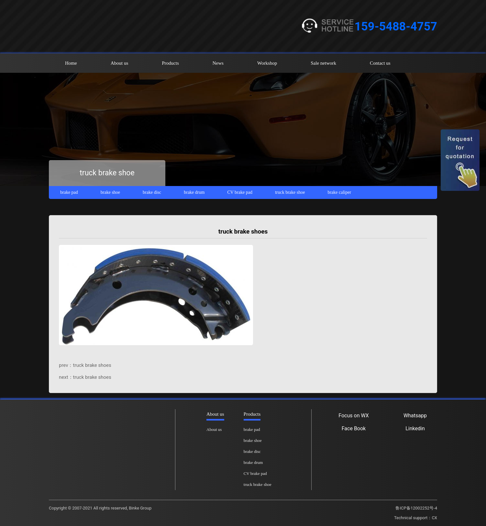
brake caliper (339, 192)
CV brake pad (239, 192)
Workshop (267, 63)
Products (170, 63)
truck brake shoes (92, 365)
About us (119, 63)
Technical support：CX (415, 517)
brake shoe (110, 192)
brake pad (69, 192)
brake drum (194, 192)
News (218, 63)
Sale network (323, 63)
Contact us (380, 63)
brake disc (152, 192)
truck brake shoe (290, 192)
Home (71, 63)
